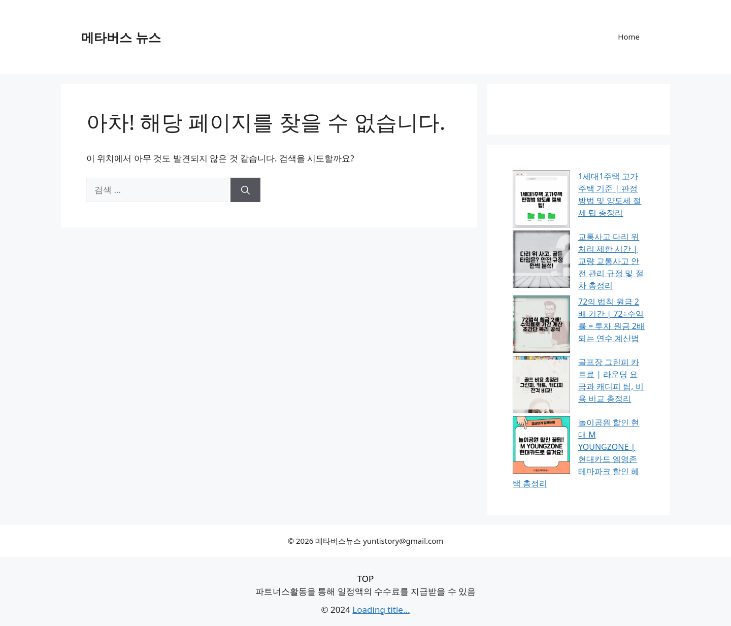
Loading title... (381, 609)
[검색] (245, 190)
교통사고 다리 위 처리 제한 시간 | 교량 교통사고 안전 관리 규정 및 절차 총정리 (611, 261)
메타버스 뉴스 (121, 37)
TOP (365, 578)
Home (629, 36)
